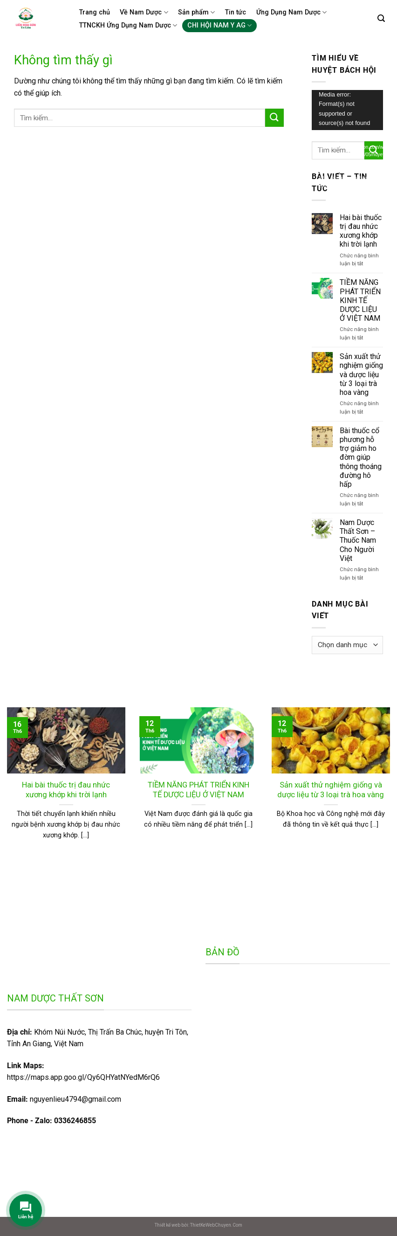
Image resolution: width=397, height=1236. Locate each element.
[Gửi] (274, 118)
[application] (347, 110)
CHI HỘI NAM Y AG (219, 25)
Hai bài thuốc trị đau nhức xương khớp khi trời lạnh (361, 231)
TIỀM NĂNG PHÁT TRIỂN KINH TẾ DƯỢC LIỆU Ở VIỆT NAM (360, 300)
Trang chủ (94, 12)
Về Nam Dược (144, 12)
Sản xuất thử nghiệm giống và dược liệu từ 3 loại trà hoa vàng (361, 374)
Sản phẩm (196, 12)
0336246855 (75, 1120)
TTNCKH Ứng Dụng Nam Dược (128, 25)
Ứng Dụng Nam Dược (291, 12)
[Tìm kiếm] (381, 18)
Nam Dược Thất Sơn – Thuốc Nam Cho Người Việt (358, 540)
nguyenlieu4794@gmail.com (75, 1099)
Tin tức (235, 12)
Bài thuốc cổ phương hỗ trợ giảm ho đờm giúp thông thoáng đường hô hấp (361, 457)
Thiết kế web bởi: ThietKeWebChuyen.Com (198, 1225)
